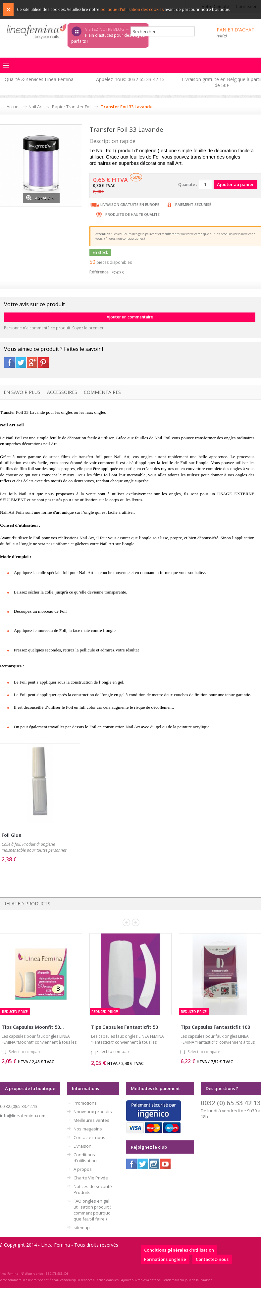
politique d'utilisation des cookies (132, 9)
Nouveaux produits (93, 1112)
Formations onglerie (165, 1259)
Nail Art (35, 107)
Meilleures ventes (91, 1120)
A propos (83, 1169)
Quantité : (187, 184)
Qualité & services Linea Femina (39, 79)
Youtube (165, 1164)
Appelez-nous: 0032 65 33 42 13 (130, 79)
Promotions (85, 1103)
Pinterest (43, 362)
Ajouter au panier (29, 869)
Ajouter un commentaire (130, 317)
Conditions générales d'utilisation (179, 1250)
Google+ (32, 362)
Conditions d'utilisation (85, 1158)
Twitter (21, 362)
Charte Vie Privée (91, 1178)
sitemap (82, 1227)
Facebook (9, 362)
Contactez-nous (89, 1137)
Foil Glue (11, 835)
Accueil (14, 107)
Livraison (82, 1146)
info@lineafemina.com (22, 1116)
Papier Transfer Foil (71, 107)
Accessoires (62, 392)
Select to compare (25, 1051)
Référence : (100, 272)
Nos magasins (88, 1129)
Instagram (154, 1164)
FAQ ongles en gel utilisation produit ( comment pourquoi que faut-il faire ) (93, 1210)
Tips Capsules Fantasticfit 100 (215, 1027)
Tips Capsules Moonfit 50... (33, 1027)
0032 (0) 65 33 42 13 (231, 1102)
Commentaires (102, 392)
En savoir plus (22, 392)
